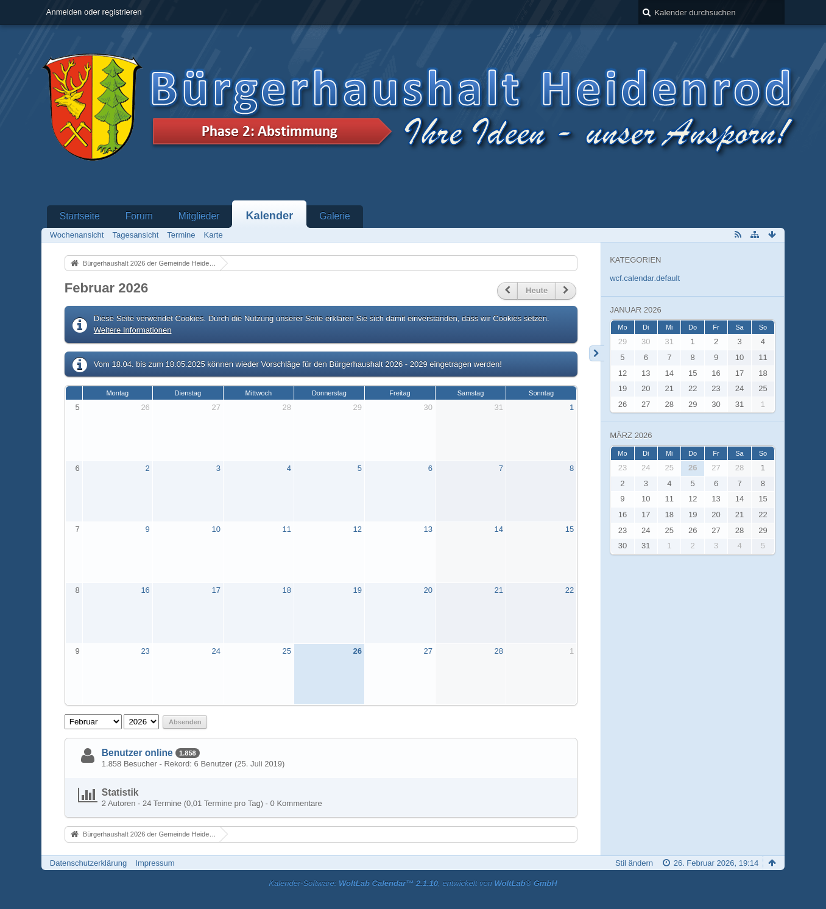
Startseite (80, 216)
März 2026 (631, 435)
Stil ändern (634, 863)
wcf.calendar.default (645, 278)
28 (286, 407)
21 (499, 590)
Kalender (269, 216)
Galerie (334, 216)
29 (357, 407)
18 (286, 590)
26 (145, 407)
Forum (139, 216)
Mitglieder (199, 216)
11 (286, 529)
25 (286, 651)
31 (499, 407)
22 (569, 590)
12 (357, 529)
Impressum (154, 863)
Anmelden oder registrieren (94, 11)
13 (428, 529)
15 (569, 529)
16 (145, 590)
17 (215, 590)
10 (215, 529)
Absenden (185, 722)
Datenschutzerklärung (88, 863)
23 (145, 651)
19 (357, 590)
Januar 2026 (636, 309)
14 (499, 529)
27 (215, 407)
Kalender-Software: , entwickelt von (413, 883)
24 (215, 651)
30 (428, 407)
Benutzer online (137, 753)
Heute (537, 290)
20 (428, 590)
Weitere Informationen (133, 329)
